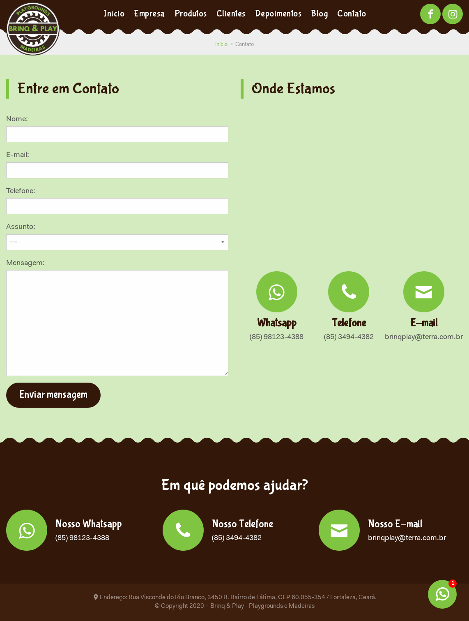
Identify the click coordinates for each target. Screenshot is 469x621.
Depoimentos (278, 13)
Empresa (149, 13)
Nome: (117, 129)
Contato (351, 13)
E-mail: (117, 165)
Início (114, 13)
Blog (319, 13)
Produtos (191, 13)
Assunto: (117, 235)
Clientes (231, 13)
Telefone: (117, 201)
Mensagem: (117, 318)
